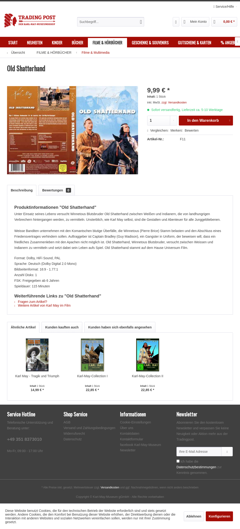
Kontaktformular (131, 439)
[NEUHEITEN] (34, 42)
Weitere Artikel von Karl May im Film (42, 305)
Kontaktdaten (129, 433)
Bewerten (190, 130)
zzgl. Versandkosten (174, 102)
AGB (67, 422)
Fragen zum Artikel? (30, 302)
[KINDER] (57, 42)
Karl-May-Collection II (147, 376)
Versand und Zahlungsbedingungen (89, 428)
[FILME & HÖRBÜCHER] (107, 42)
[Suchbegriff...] (110, 22)
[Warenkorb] (224, 22)
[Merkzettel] (176, 22)
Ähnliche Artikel (23, 327)
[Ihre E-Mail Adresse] (199, 451)
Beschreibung (22, 190)
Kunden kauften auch (62, 327)
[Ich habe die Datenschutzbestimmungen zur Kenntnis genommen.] (178, 461)
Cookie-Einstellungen (135, 422)
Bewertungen (56, 190)
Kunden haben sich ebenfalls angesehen (120, 327)
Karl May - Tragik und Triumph (37, 376)
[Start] (13, 42)
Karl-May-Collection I (92, 376)
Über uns (126, 428)
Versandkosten (110, 487)
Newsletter (127, 450)
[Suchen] (141, 22)
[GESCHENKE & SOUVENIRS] (150, 42)
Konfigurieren (219, 516)
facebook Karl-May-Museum (140, 445)
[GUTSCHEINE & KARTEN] (194, 42)
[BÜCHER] (77, 42)
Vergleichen (157, 130)
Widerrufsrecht (74, 433)
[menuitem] (110, 22)
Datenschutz (73, 439)
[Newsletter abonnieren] (227, 451)
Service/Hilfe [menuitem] (224, 6)
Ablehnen (193, 516)
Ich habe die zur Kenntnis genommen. (199, 467)
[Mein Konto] (195, 22)
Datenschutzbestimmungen (196, 467)
